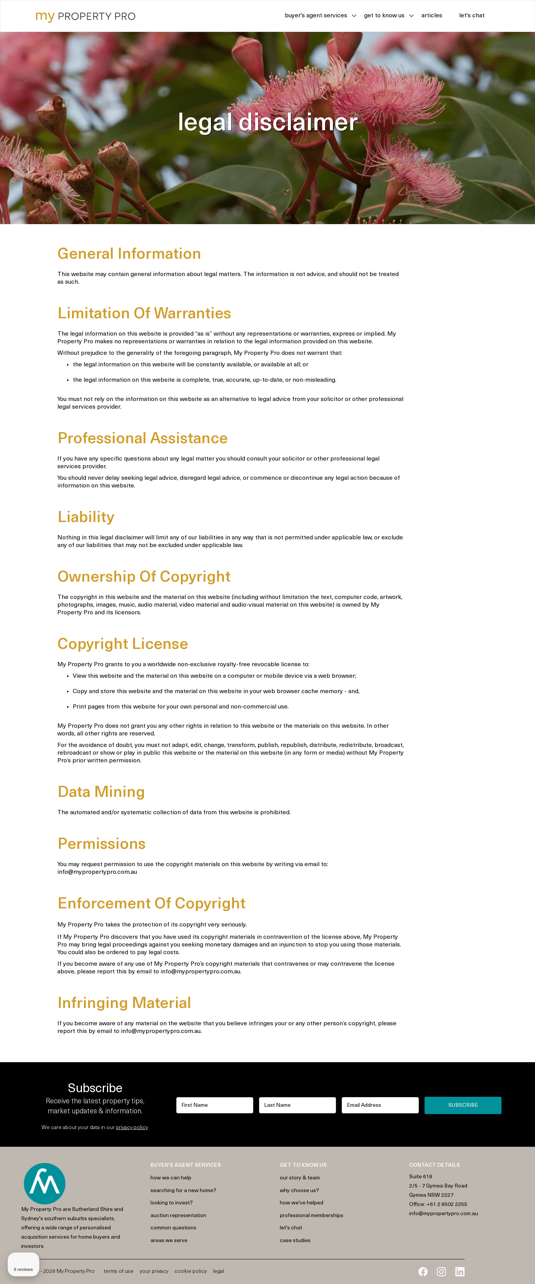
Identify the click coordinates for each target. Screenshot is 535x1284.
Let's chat (472, 16)
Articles (431, 16)
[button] (324, 15)
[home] (85, 16)
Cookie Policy (190, 1271)
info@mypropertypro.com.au (443, 1214)
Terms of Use (119, 1271)
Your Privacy (154, 1271)
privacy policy (132, 1128)
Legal (218, 1271)
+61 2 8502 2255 (446, 1204)
